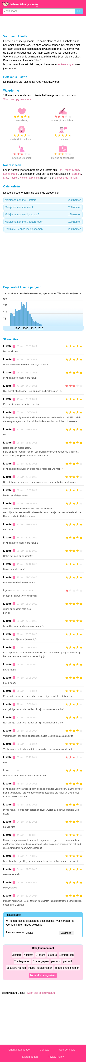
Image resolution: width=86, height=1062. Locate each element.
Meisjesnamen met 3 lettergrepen (43, 222)
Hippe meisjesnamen (40, 967)
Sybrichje (33, 177)
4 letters (28, 955)
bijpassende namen (65, 177)
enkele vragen (66, 64)
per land (56, 961)
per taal (67, 961)
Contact (44, 1049)
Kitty (5, 177)
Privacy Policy (56, 1056)
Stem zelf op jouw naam (41, 992)
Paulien (14, 177)
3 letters (16, 955)
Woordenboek (67, 1049)
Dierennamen (30, 1056)
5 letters (40, 955)
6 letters (52, 955)
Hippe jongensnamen (67, 967)
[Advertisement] (43, 25)
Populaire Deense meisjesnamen (43, 229)
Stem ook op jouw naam (17, 99)
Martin (14, 173)
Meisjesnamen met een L (43, 207)
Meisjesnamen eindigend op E (43, 215)
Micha (75, 170)
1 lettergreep (66, 955)
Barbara (76, 173)
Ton (60, 170)
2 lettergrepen (22, 961)
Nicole (23, 177)
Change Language (19, 1049)
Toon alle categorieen (43, 975)
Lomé (6, 173)
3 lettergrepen (41, 961)
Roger (67, 170)
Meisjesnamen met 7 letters (43, 200)
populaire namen (16, 967)
